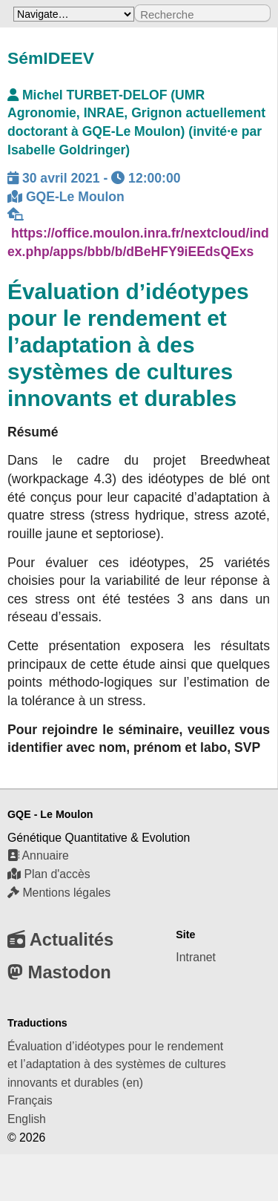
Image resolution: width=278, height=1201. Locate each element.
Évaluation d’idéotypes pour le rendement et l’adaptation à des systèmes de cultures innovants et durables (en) (116, 1064)
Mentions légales (58, 892)
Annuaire (38, 855)
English (26, 1119)
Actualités (60, 939)
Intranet (196, 957)
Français (30, 1100)
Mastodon (59, 972)
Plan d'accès (48, 874)
